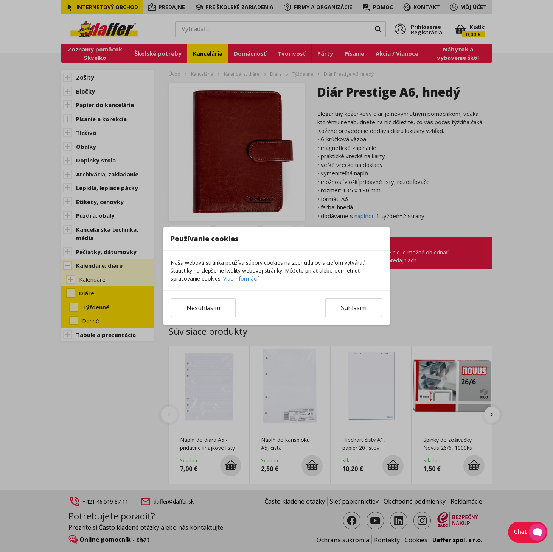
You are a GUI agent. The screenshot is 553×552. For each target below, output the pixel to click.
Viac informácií (241, 278)
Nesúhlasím (203, 308)
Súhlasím (354, 308)
